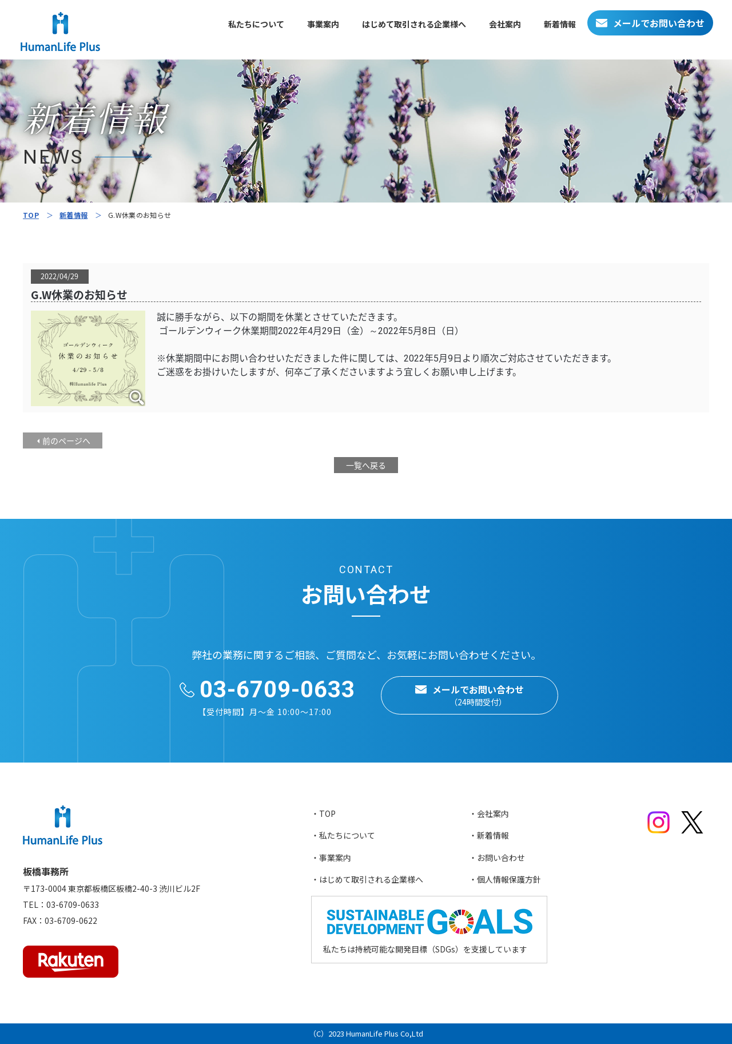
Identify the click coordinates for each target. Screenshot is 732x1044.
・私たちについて (343, 835)
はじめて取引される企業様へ (414, 24)
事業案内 (323, 24)
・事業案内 (331, 857)
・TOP (323, 813)
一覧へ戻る (366, 465)
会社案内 (505, 24)
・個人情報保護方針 (505, 879)
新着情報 (560, 24)
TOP (31, 215)
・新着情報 (489, 835)
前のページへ (66, 440)
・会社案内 (489, 813)
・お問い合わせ (497, 857)
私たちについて (256, 24)
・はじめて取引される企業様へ (367, 879)
